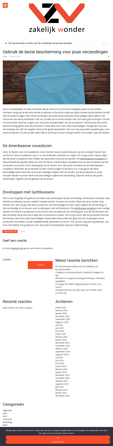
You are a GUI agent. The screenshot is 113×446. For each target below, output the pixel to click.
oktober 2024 (61, 348)
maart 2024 (60, 366)
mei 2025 (59, 331)
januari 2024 (61, 372)
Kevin (5, 56)
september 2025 (62, 319)
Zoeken (7, 259)
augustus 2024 (62, 354)
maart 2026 (60, 307)
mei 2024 (59, 363)
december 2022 (62, 395)
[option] (58, 43)
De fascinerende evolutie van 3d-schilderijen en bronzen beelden (40, 43)
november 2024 (62, 345)
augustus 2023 (62, 384)
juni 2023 (59, 387)
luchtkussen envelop (85, 208)
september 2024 (62, 351)
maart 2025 (60, 334)
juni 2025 (59, 328)
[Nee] (109, 436)
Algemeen (7, 410)
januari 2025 (61, 339)
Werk (22, 231)
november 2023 (62, 378)
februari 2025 (61, 337)
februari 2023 (61, 389)
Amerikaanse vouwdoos (92, 158)
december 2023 (62, 375)
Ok (58, 438)
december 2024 (62, 342)
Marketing (7, 422)
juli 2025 (59, 325)
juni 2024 (59, 360)
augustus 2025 (62, 322)
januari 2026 (61, 313)
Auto (5, 413)
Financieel (7, 419)
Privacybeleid (58, 442)
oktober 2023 (61, 381)
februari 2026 (61, 310)
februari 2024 (61, 369)
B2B (5, 416)
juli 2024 (59, 357)
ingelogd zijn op (18, 248)
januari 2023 (61, 392)
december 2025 (62, 316)
